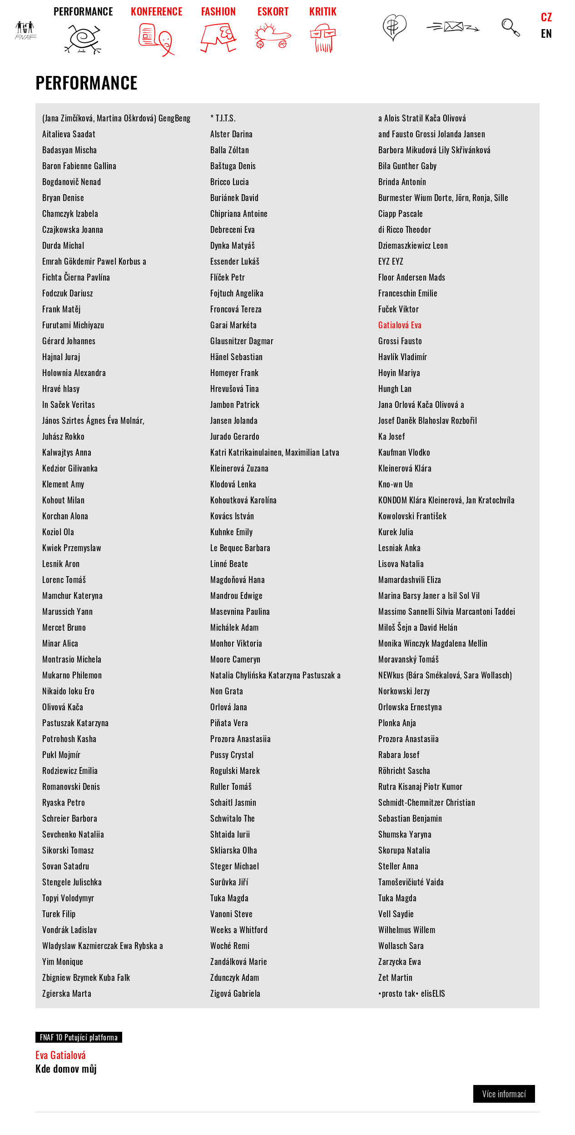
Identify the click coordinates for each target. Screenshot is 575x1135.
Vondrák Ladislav (69, 929)
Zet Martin (395, 977)
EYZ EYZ (391, 261)
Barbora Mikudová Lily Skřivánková (434, 150)
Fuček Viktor (398, 309)
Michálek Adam (234, 627)
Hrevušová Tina (234, 388)
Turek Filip (59, 913)
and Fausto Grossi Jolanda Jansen (431, 134)
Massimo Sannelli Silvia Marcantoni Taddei (447, 611)
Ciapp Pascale (400, 213)
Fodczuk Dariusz (67, 293)
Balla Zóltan (229, 150)
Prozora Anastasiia (240, 738)
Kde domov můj (66, 1068)
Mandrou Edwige (236, 595)
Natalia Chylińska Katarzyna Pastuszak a (275, 675)
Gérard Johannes (69, 341)
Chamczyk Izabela (70, 213)
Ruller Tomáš (231, 786)
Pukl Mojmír (61, 754)
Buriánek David (234, 197)
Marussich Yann (67, 611)
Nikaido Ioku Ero (68, 691)
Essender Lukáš (234, 261)
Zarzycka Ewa (399, 961)
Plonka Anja (397, 722)
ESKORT (273, 26)
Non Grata (226, 691)
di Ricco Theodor (404, 229)
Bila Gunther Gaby (407, 165)
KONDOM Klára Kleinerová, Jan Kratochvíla (446, 500)
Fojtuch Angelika (236, 293)
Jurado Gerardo (234, 436)
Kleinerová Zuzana (239, 468)
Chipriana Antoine (239, 213)
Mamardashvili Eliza (409, 579)
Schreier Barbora (69, 818)
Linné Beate (229, 563)
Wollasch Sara (401, 945)
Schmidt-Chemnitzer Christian (426, 802)
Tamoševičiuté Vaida (411, 882)
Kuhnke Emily (231, 531)
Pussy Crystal (232, 754)
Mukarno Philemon (72, 675)
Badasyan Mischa (69, 150)
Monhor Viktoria (236, 643)
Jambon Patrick (234, 404)
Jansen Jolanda (234, 420)
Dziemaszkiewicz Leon (413, 245)
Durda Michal (63, 245)
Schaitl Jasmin (233, 802)
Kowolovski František (412, 516)
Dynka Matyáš (232, 245)
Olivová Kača (62, 707)
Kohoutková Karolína (243, 500)
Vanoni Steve (231, 913)
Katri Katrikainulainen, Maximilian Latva (274, 452)
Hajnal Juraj (61, 356)
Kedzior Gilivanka (70, 468)
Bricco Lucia (229, 181)
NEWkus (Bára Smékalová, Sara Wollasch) (445, 675)
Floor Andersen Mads (412, 277)
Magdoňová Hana (237, 579)
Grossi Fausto (400, 341)
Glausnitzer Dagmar (241, 341)
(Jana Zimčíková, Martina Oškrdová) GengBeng (116, 118)
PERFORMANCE (83, 30)
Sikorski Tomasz (68, 850)
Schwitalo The (232, 818)
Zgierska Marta (66, 993)
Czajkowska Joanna (73, 229)
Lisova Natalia (401, 563)
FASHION (218, 28)
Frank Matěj (61, 309)
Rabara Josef (398, 754)
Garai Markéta (233, 325)
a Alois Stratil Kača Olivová (422, 118)
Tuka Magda (229, 898)
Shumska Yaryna (404, 834)
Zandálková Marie (238, 961)
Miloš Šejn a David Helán (417, 627)
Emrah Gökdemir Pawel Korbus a (94, 261)
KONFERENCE (156, 30)
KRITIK (323, 30)
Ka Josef (391, 436)
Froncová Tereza (236, 309)
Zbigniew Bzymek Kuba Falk (86, 977)
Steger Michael (234, 866)
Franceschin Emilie (407, 293)
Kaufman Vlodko (404, 452)
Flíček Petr (227, 277)
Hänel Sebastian (236, 356)
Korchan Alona (65, 516)
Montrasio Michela (72, 659)
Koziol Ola (58, 531)
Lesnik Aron (61, 563)
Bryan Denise (63, 197)
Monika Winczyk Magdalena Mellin (433, 643)
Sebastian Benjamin (410, 818)
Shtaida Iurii (230, 834)
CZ (546, 16)
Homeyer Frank (234, 372)
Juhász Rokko (63, 436)
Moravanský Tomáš (408, 659)
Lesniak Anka (399, 547)
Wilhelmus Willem (406, 929)
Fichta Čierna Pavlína (76, 277)
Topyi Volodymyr (68, 898)
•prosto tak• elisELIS (412, 993)
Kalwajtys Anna (66, 452)
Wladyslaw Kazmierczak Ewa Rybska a (102, 945)
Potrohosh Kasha (69, 738)
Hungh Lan (395, 388)
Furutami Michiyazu (73, 325)
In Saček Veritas (68, 404)
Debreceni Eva (232, 229)
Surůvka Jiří (229, 882)
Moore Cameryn (235, 659)
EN (546, 33)
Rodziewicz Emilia (70, 770)
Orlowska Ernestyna (410, 707)
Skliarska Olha (233, 850)
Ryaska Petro (63, 802)
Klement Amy (63, 484)
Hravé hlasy (61, 388)
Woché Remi (229, 945)
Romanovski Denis (71, 786)
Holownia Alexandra (74, 372)
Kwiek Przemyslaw (71, 547)
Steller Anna (398, 866)
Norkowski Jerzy (404, 691)
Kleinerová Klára (404, 468)
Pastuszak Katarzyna (75, 722)
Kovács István (232, 516)
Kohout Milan (63, 500)
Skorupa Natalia (404, 850)
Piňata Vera (229, 722)
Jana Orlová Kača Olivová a (421, 404)
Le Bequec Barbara (240, 547)
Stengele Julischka (72, 882)
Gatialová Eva (400, 325)
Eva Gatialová (60, 1054)
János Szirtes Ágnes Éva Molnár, (93, 420)
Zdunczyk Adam (234, 977)
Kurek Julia (396, 531)
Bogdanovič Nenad (71, 181)
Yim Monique (63, 961)
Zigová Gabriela (235, 993)
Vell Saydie (396, 913)
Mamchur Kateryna (72, 595)
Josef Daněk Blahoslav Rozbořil (427, 420)
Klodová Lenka (233, 484)
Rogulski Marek (235, 770)
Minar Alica (60, 643)
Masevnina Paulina (240, 611)
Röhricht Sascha (404, 770)
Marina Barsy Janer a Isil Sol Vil (429, 595)
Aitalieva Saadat (68, 134)
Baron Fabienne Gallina (79, 165)
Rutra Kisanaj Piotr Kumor (420, 786)
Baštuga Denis (233, 165)
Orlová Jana (229, 707)
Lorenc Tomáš (64, 579)
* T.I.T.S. (222, 118)
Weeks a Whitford (239, 929)
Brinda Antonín (402, 181)
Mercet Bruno (64, 627)
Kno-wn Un (395, 484)
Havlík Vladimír (402, 356)
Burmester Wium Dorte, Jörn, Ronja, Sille (443, 197)
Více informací (504, 1094)
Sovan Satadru (65, 866)
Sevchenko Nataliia (73, 834)
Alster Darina (231, 134)
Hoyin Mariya (399, 372)
